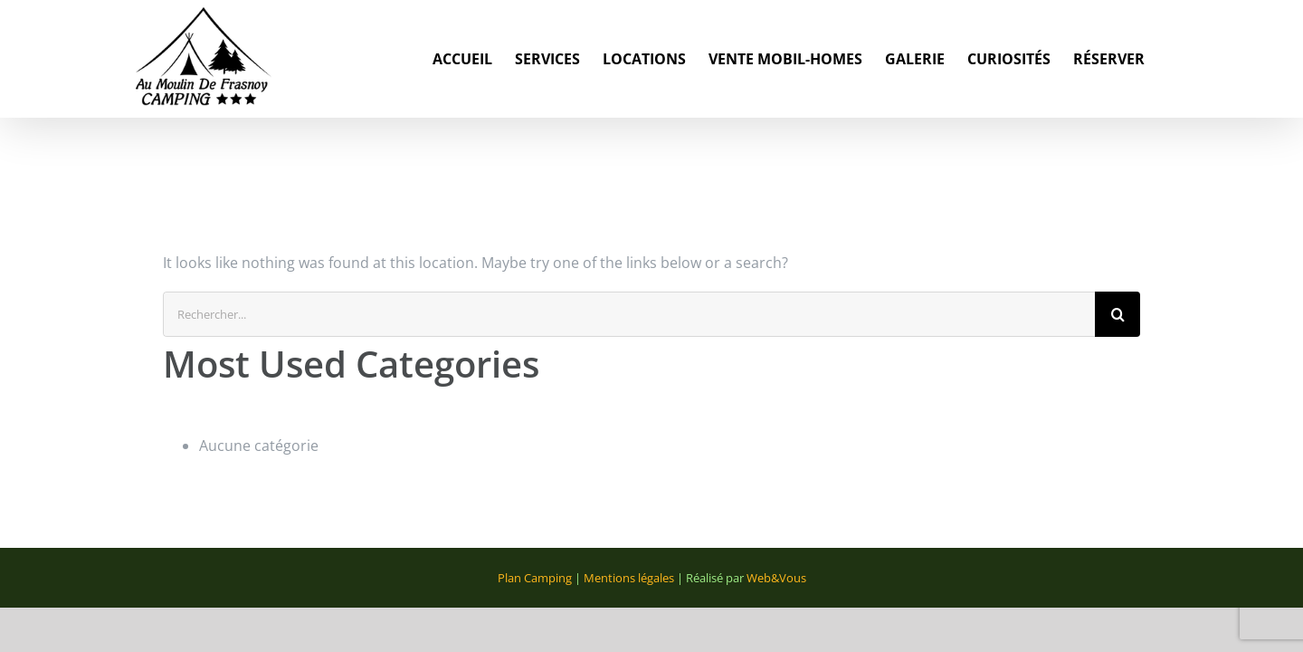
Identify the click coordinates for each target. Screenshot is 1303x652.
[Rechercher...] (629, 314)
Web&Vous (776, 578)
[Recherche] (1117, 314)
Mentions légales (629, 578)
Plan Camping (535, 578)
